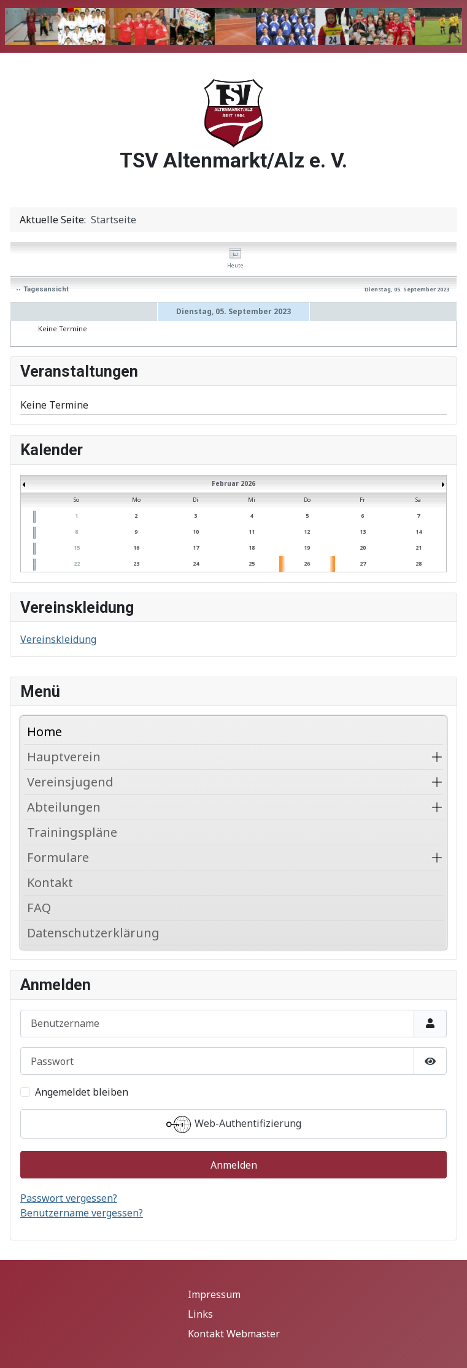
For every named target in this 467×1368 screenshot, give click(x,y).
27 (363, 563)
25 (252, 563)
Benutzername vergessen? (81, 1213)
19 (307, 547)
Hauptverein (64, 756)
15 (77, 547)
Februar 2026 (233, 483)
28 (418, 563)
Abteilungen (64, 807)
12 (307, 532)
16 (136, 547)
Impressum (214, 1294)
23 (136, 563)
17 (196, 547)
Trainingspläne (72, 832)
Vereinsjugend (70, 782)
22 (77, 563)
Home (44, 731)
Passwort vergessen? (68, 1198)
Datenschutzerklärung (93, 932)
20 (363, 547)
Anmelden (233, 1165)
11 (252, 532)
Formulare (58, 857)
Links (200, 1314)
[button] (437, 757)
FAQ (39, 907)
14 (418, 532)
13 (363, 532)
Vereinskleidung (58, 639)
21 (418, 547)
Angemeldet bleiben (81, 1092)
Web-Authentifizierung (233, 1124)
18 (252, 547)
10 (196, 532)
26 (307, 563)
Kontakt (50, 882)
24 (196, 563)
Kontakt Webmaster (234, 1333)
